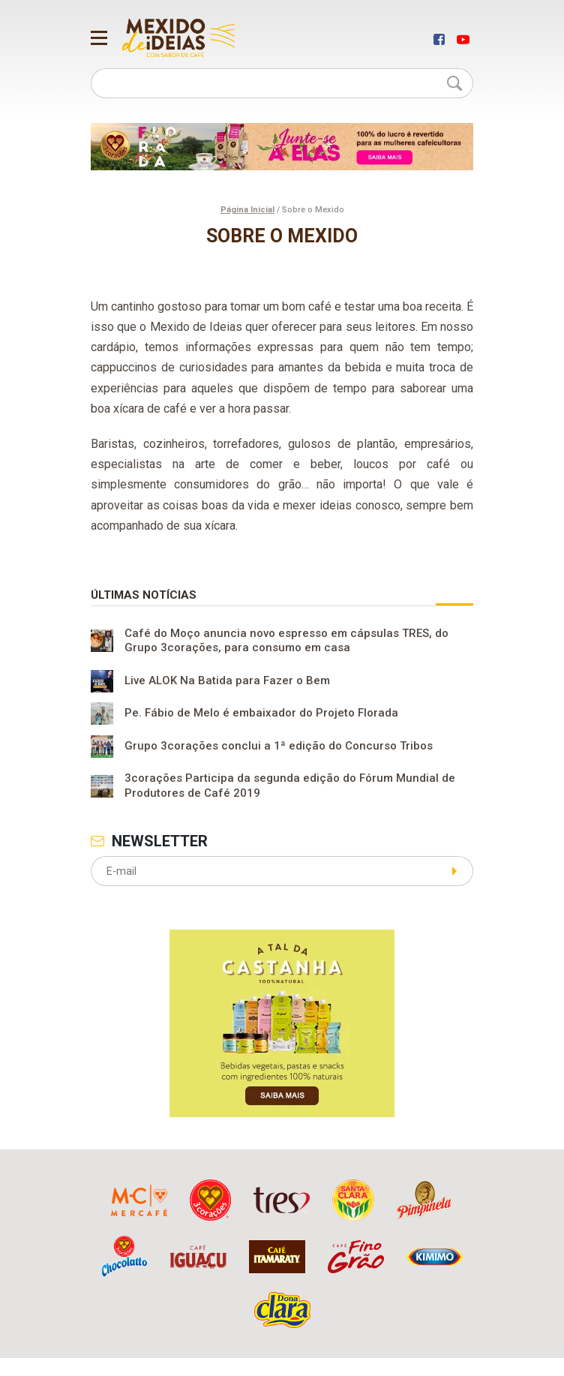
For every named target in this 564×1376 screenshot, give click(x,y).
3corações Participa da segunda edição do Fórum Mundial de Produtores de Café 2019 (289, 785)
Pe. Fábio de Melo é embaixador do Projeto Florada (261, 713)
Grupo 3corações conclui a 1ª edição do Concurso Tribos (278, 746)
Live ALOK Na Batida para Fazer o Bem (227, 681)
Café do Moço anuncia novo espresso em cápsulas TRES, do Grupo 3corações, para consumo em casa (286, 640)
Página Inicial (247, 210)
